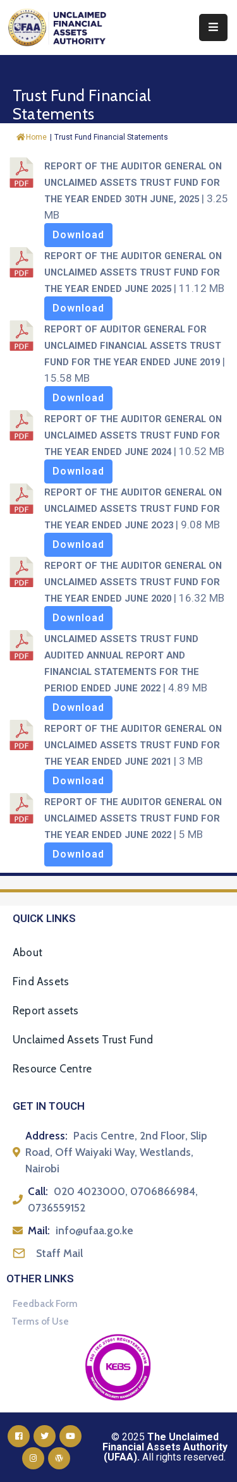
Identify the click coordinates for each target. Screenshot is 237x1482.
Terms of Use (40, 1321)
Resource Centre (52, 1068)
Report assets (46, 1010)
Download (78, 235)
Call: (38, 1191)
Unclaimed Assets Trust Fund (83, 1039)
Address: (46, 1135)
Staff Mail (59, 1253)
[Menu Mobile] (213, 27)
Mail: (39, 1230)
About (27, 952)
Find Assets (41, 981)
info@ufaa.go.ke (94, 1230)
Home (31, 137)
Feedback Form (45, 1303)
